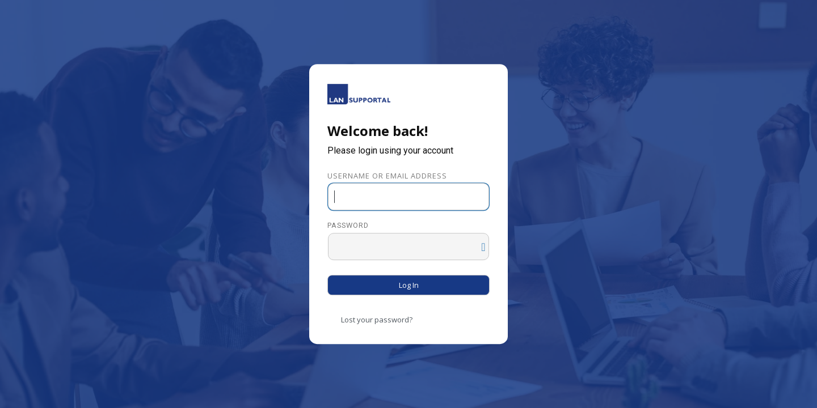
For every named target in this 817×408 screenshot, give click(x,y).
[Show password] (478, 244)
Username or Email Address (387, 176)
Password (348, 226)
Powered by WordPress (358, 94)
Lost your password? (376, 319)
